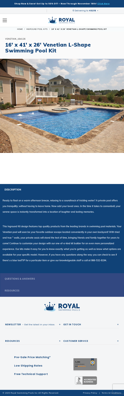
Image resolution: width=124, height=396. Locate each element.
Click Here (103, 3)
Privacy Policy (90, 393)
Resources (12, 290)
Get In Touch (72, 324)
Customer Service (75, 341)
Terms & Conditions (111, 393)
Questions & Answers (20, 278)
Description (13, 189)
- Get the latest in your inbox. (30, 324)
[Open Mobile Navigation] (5, 20)
